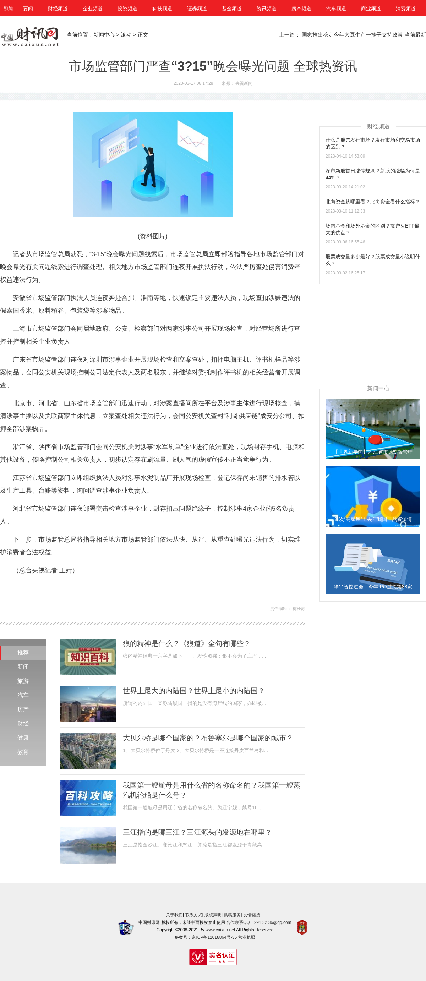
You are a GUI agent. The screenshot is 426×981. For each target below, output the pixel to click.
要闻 (28, 8)
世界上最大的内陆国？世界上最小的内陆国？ (194, 691)
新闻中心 (104, 35)
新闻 (23, 667)
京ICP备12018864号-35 (214, 937)
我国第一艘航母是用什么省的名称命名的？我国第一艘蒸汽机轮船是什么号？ (211, 790)
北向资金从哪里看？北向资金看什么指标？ (373, 201)
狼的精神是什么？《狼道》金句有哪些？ (187, 643)
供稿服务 (232, 915)
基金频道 (232, 8)
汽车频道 (336, 8)
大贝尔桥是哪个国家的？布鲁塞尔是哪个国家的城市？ (208, 738)
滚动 (126, 35)
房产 (23, 709)
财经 (23, 723)
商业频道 (371, 8)
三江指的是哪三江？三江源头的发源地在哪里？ (197, 832)
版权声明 (213, 915)
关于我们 (174, 915)
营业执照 (246, 937)
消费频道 (406, 8)
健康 (23, 738)
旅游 (23, 681)
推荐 (23, 653)
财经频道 (58, 8)
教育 (23, 752)
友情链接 (251, 915)
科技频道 (162, 8)
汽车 (23, 695)
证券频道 (197, 8)
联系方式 (193, 915)
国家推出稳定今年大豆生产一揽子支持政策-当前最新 (364, 35)
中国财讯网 (149, 922)
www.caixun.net (220, 929)
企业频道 (93, 8)
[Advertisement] (373, 328)
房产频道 (301, 8)
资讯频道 (267, 8)
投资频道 (127, 8)
